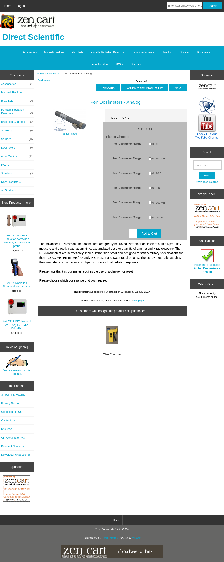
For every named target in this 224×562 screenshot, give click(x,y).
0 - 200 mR (158, 202)
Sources (184, 52)
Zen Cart (136, 538)
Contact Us (8, 420)
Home (6, 6)
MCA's (119, 64)
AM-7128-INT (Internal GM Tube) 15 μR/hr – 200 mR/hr (17, 314)
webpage (139, 300)
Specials (136, 64)
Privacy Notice (10, 403)
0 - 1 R (156, 188)
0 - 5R (155, 143)
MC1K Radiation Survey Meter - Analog (17, 273)
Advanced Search (207, 182)
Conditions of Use (12, 411)
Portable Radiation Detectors (107, 52)
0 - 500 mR (158, 158)
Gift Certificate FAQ (13, 437)
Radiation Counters (143, 52)
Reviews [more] (17, 347)
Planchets (77, 52)
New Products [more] (17, 202)
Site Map (6, 429)
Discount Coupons (12, 446)
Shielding (167, 52)
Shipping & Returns (13, 394)
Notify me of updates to (207, 261)
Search (207, 152)
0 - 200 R (157, 217)
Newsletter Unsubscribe (16, 454)
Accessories (30, 52)
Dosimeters (53, 73)
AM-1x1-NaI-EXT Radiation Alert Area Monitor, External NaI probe (17, 230)
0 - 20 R (156, 173)
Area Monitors (100, 64)
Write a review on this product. (17, 365)
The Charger (112, 354)
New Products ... (11, 182)
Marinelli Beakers (54, 52)
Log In (20, 6)
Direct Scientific (110, 538)
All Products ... (10, 190)
